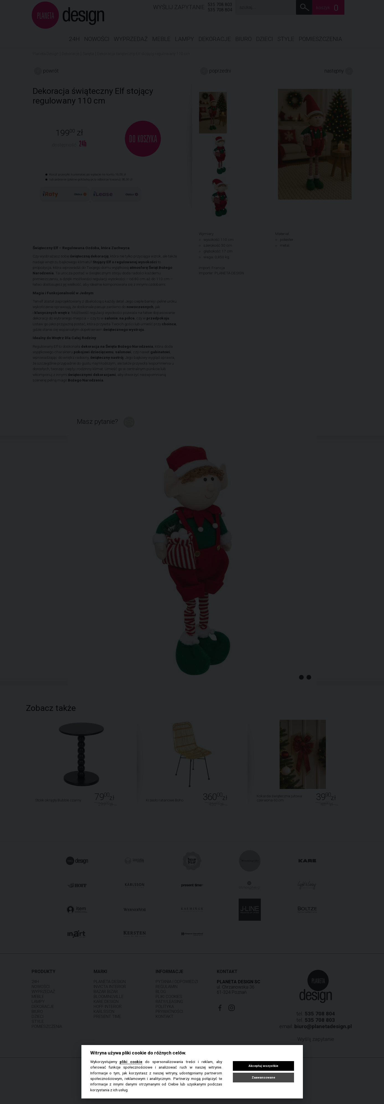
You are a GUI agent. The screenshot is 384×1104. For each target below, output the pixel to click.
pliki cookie (131, 1061)
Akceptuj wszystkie (263, 1066)
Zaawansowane (263, 1077)
